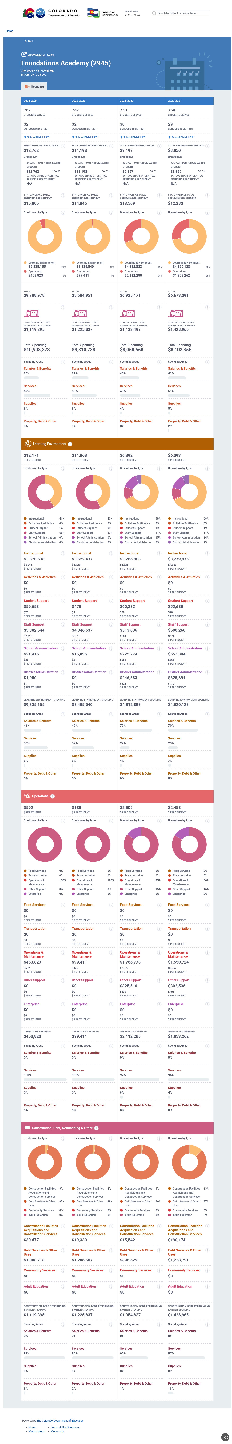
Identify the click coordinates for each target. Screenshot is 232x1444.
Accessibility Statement (65, 1427)
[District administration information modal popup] (63, 672)
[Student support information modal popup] (63, 601)
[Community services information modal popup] (63, 1271)
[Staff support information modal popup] (63, 625)
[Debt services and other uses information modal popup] (63, 1250)
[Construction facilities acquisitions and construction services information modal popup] (63, 1226)
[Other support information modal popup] (63, 980)
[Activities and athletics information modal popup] (63, 577)
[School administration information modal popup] (63, 649)
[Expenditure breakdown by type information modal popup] (63, 213)
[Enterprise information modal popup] (63, 1004)
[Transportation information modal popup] (63, 929)
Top (225, 1437)
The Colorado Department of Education (60, 1420)
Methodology (37, 1431)
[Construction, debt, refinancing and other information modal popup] (63, 307)
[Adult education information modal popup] (63, 1286)
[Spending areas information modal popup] (63, 1046)
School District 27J (37, 137)
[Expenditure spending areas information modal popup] (63, 362)
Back (29, 41)
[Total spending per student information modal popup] (63, 146)
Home (9, 31)
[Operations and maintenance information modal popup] (63, 953)
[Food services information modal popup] (63, 905)
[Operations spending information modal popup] (52, 796)
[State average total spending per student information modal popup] (63, 195)
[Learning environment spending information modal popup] (70, 444)
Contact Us (58, 1431)
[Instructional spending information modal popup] (63, 553)
